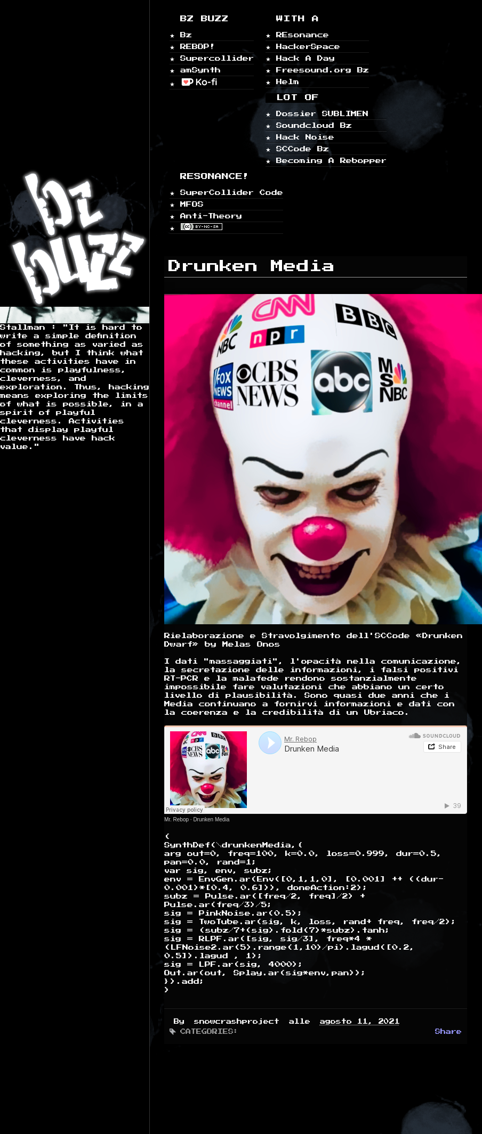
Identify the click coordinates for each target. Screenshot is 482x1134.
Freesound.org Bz (322, 70)
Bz (186, 35)
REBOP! (197, 47)
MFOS (192, 204)
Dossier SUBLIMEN (322, 114)
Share (448, 1031)
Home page (31, 199)
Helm (287, 82)
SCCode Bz (302, 149)
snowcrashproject (239, 1021)
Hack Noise (305, 137)
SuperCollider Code (231, 192)
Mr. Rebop (176, 819)
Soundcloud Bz (314, 125)
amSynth (200, 70)
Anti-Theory (211, 216)
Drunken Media (211, 819)
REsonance (302, 35)
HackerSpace (308, 47)
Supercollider (217, 58)
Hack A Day (305, 58)
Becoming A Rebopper (331, 161)
